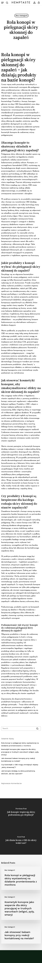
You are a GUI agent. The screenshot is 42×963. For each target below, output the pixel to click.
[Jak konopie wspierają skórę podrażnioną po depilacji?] (21, 812)
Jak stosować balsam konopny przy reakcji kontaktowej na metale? (18, 759)
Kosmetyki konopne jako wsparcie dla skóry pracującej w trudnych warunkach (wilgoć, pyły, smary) (20, 752)
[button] (2, 3)
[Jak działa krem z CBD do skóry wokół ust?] (21, 840)
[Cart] (38, 2)
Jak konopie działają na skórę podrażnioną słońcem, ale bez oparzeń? (18, 772)
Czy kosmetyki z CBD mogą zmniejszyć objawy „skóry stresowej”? (19, 766)
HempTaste (21, 2)
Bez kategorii (21, 15)
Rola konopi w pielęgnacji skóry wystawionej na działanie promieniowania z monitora (20, 744)
